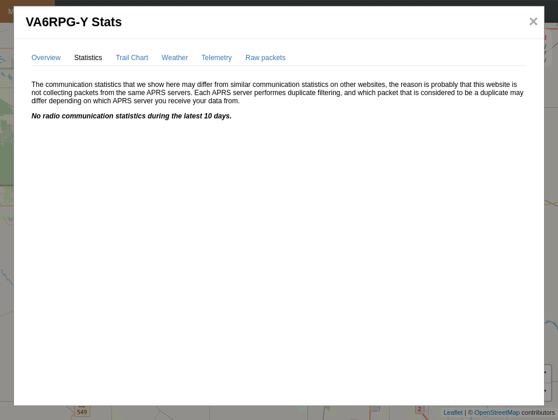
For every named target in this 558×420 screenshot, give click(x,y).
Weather (175, 58)
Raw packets (265, 58)
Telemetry (217, 58)
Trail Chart (131, 58)
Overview (46, 58)
